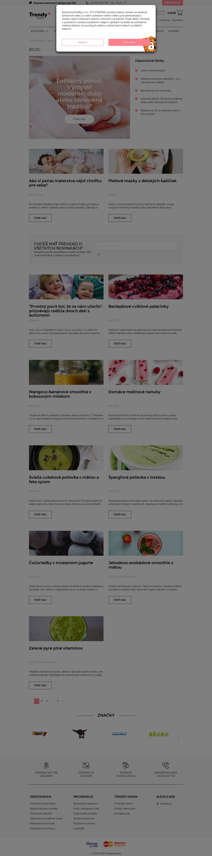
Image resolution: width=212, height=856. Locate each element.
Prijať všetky (129, 42)
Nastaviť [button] (82, 42)
